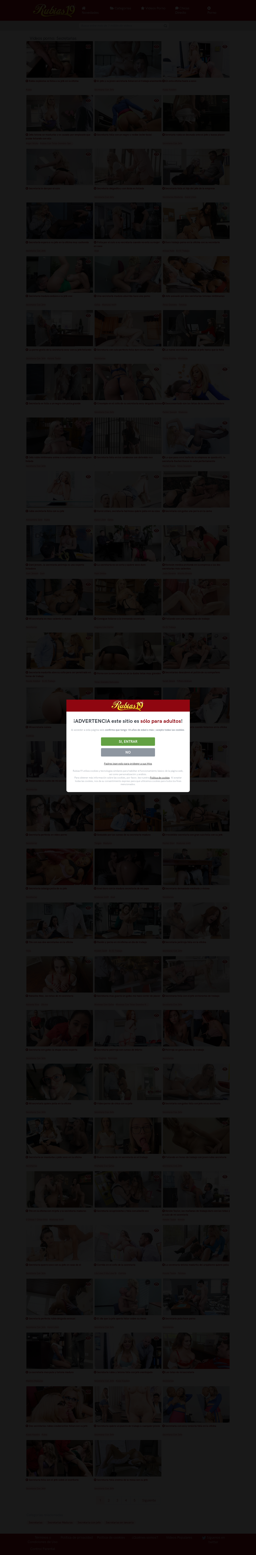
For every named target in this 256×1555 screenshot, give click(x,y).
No (128, 752)
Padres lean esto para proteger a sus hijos (128, 763)
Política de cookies (160, 777)
